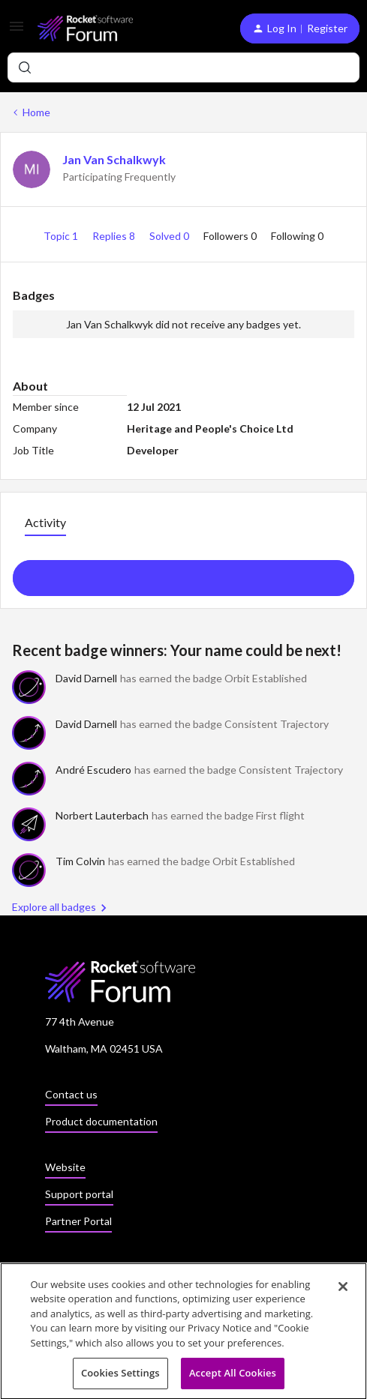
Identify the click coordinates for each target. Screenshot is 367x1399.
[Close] (342, 1290)
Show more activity (183, 573)
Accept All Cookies (232, 1377)
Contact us (71, 1094)
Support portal (79, 1194)
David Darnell (86, 678)
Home (36, 112)
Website (65, 1167)
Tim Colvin (80, 861)
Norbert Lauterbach (102, 815)
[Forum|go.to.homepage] (85, 28)
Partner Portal (78, 1221)
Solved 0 (170, 235)
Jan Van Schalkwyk (114, 159)
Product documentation (101, 1121)
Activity (45, 522)
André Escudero (93, 769)
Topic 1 (62, 235)
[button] (17, 31)
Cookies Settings (120, 1377)
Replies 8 (114, 235)
